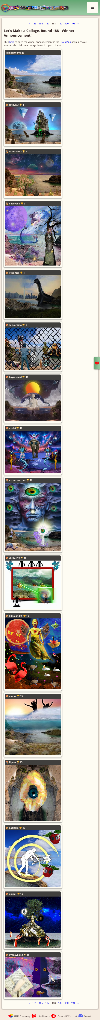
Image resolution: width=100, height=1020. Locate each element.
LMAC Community (22, 1016)
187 (47, 23)
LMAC (36, 8)
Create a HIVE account (67, 1016)
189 (60, 23)
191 (73, 23)
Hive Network (44, 1016)
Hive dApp (65, 42)
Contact (87, 1016)
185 (34, 23)
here (11, 42)
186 (41, 23)
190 (67, 23)
